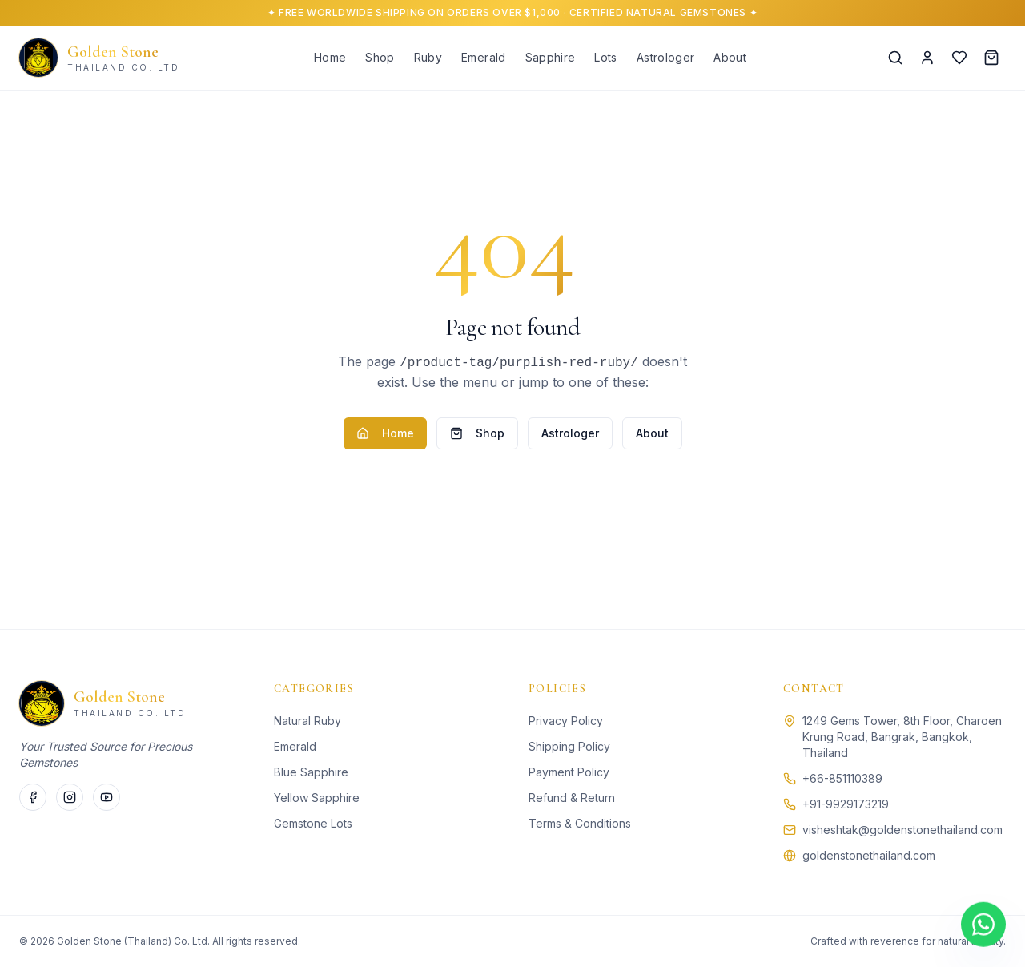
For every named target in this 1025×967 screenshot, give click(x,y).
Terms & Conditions (580, 823)
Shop (379, 57)
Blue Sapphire (311, 772)
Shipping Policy (569, 746)
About (729, 57)
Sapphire (550, 57)
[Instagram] (69, 797)
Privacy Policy (566, 720)
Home (330, 57)
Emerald (483, 57)
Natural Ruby (307, 720)
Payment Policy (569, 772)
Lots (605, 57)
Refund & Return (572, 797)
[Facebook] (32, 797)
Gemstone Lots (313, 823)
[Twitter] (106, 797)
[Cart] (991, 57)
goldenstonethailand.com (868, 855)
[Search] (895, 57)
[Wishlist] (959, 57)
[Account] (927, 57)
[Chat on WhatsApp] (983, 924)
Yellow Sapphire (317, 797)
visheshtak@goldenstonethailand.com (902, 829)
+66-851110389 (842, 778)
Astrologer (666, 57)
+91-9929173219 (845, 804)
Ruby (428, 57)
